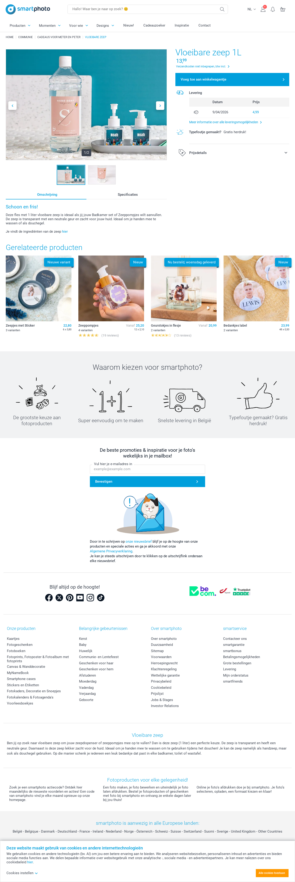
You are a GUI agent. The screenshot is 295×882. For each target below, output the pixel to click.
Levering (229, 669)
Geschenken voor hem (96, 669)
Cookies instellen (22, 873)
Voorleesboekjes (20, 703)
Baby (82, 645)
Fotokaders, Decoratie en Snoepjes (34, 691)
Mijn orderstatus (235, 675)
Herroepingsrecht (164, 663)
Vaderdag (86, 688)
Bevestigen (103, 481)
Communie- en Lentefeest (99, 657)
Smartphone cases (21, 679)
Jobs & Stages (162, 700)
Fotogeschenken (19, 645)
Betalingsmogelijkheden (241, 657)
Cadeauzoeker (154, 25)
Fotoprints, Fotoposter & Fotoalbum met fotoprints (38, 659)
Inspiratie (182, 25)
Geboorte (86, 700)
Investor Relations (165, 706)
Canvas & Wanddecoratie (26, 667)
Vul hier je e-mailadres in (113, 464)
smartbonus (232, 651)
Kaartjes (13, 639)
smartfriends (233, 681)
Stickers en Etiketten (23, 685)
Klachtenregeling (164, 669)
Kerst (83, 639)
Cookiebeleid (161, 688)
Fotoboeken (16, 651)
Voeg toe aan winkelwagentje (203, 79)
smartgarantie (234, 645)
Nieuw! (128, 25)
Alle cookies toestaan (272, 873)
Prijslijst (157, 694)
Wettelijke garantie (165, 675)
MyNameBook (18, 673)
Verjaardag (87, 694)
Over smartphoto (164, 639)
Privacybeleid (161, 681)
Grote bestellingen (237, 663)
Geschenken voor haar (96, 663)
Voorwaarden (161, 657)
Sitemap (157, 651)
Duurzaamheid (162, 645)
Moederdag (87, 681)
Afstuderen (87, 675)
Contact (204, 25)
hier (65, 231)
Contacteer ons (235, 639)
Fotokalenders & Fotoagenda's (30, 697)
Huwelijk (85, 651)
